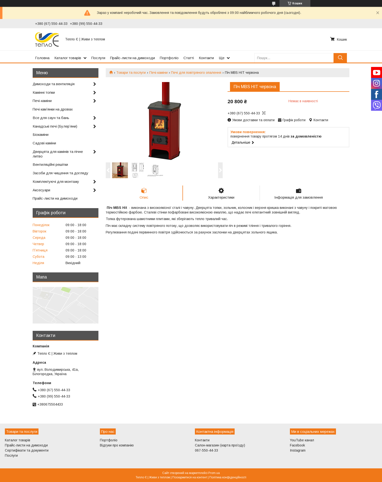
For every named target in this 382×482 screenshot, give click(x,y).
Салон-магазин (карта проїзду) (220, 445)
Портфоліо (169, 58)
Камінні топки (44, 92)
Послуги (98, 58)
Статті (188, 58)
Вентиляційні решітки (50, 164)
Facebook (297, 445)
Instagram (298, 450)
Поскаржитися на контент (189, 477)
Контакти (206, 58)
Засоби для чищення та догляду (60, 173)
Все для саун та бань (51, 118)
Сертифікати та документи (26, 450)
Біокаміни (40, 134)
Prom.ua (214, 473)
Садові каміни (44, 143)
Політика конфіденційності (227, 477)
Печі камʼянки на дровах (53, 109)
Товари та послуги (131, 72)
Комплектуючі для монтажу (56, 181)
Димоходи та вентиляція (54, 84)
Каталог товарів (67, 58)
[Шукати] (340, 58)
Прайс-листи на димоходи (132, 58)
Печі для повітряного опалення (196, 72)
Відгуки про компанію (117, 445)
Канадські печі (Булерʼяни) (55, 126)
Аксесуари (41, 190)
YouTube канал (302, 440)
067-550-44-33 (206, 450)
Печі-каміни (158, 72)
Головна (42, 58)
